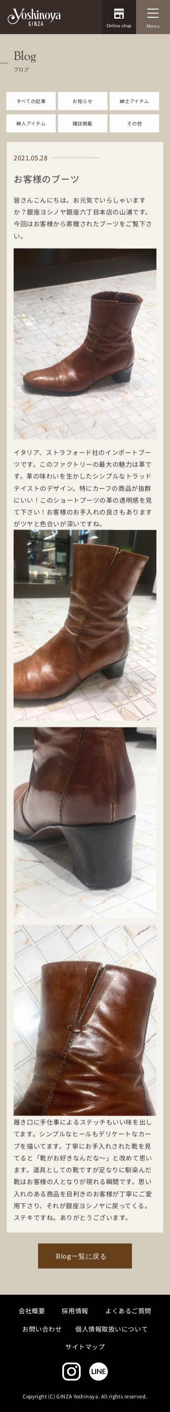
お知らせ (82, 113)
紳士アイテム (134, 113)
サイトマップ (85, 1346)
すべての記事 (31, 113)
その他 (134, 136)
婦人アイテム (31, 136)
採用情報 (75, 1310)
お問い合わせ (42, 1328)
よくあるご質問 (128, 1310)
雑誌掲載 (82, 136)
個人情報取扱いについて (111, 1328)
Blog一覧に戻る (81, 1269)
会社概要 (32, 1310)
